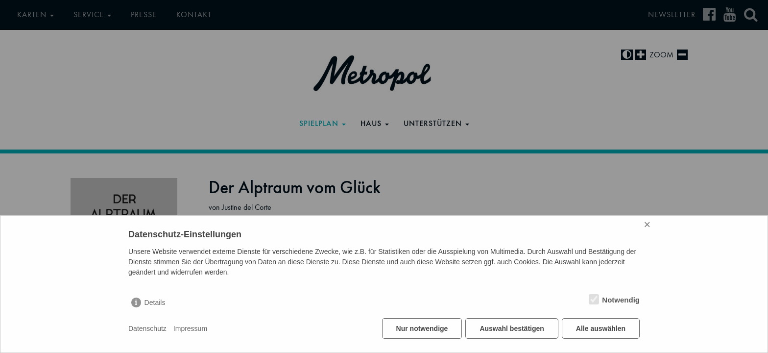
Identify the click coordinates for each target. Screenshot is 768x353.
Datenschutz (147, 328)
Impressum (190, 328)
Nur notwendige (422, 328)
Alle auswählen (600, 328)
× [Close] (647, 224)
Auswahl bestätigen (512, 328)
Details (155, 302)
